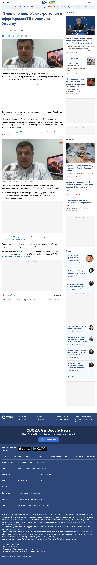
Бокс (38, 468)
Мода (36, 505)
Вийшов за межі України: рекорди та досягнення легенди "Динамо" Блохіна (77, 339)
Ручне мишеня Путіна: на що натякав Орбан (76, 327)
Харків (24, 462)
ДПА (42, 475)
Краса (31, 505)
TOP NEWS (71, 139)
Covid (40, 499)
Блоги (65, 456)
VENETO (49, 7)
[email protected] (24, 551)
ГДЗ (19, 475)
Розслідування (56, 456)
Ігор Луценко (70, 276)
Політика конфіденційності (83, 416)
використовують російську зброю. (17, 257)
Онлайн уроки (35, 475)
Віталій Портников (72, 263)
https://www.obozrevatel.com (66, 514)
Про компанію (22, 416)
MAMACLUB (34, 499)
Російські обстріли (60, 7)
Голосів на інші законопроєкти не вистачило (80, 173)
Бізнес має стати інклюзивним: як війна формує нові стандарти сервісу (75, 366)
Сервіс (43, 481)
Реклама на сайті (23, 419)
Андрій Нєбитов (71, 289)
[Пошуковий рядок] (93, 2)
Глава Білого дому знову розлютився (78, 208)
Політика (17, 456)
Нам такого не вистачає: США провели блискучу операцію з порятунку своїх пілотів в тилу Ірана (76, 271)
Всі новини (91, 456)
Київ (19, 462)
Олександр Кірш (71, 357)
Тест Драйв (21, 481)
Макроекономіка (35, 493)
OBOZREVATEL (21, 251)
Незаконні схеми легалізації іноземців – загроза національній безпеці (75, 284)
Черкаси (44, 462)
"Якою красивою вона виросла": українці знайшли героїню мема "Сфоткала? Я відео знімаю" (75, 82)
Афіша (20, 505)
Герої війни (13, 7)
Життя (41, 456)
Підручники (25, 475)
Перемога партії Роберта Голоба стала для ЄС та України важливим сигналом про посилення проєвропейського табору (80, 48)
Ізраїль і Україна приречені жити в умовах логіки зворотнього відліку (74, 258)
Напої (26, 487)
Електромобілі (30, 481)
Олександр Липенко (72, 344)
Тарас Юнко (70, 370)
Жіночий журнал (44, 505)
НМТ (50, 475)
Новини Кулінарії (35, 487)
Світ (27, 456)
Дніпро (38, 462)
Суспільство (79, 456)
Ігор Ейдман (70, 331)
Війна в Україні (24, 7)
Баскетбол (27, 468)
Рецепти (20, 487)
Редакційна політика (14, 299)
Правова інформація (62, 416)
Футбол (20, 468)
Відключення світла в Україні (77, 7)
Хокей (34, 468)
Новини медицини (23, 499)
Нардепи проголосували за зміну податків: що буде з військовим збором (79, 168)
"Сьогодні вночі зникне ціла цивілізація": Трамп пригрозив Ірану (78, 202)
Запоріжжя (31, 462)
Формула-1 (45, 468)
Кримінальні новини (13, 28)
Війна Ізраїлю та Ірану (38, 7)
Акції (38, 481)
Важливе (70, 12)
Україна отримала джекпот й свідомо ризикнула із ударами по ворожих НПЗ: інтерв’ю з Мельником (79, 184)
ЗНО (46, 475)
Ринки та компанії (23, 493)
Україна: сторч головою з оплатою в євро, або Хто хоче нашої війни (76, 352)
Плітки (25, 505)
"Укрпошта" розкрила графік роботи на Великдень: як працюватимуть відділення (74, 62)
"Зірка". (19, 114)
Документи (40, 419)
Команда (39, 416)
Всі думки (70, 376)
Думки (69, 251)
